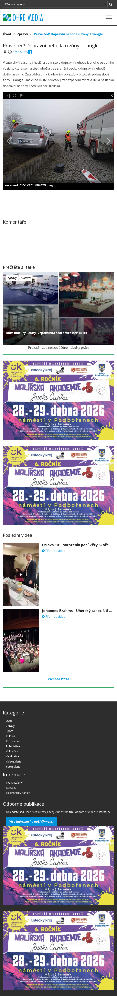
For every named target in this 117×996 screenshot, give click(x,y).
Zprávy (22, 34)
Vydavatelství (14, 782)
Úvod (7, 34)
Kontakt (11, 788)
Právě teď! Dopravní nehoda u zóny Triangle (68, 34)
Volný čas (12, 751)
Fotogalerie (13, 766)
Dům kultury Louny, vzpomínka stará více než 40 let (46, 333)
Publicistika (13, 746)
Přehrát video (53, 551)
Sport (9, 731)
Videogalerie (13, 761)
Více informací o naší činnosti (31, 821)
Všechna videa (58, 679)
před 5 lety (20, 52)
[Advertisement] (58, 201)
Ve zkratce (12, 756)
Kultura (26, 278)
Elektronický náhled (18, 793)
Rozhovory (13, 741)
